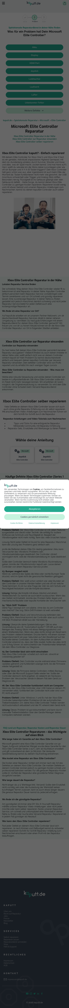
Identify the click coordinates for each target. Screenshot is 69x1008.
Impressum (55, 523)
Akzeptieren (34, 509)
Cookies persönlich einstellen (34, 517)
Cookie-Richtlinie (16, 523)
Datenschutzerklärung (37, 523)
